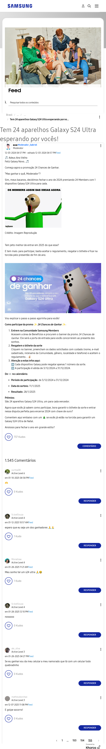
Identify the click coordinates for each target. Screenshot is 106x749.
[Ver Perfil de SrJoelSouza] (17, 514)
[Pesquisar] (53, 102)
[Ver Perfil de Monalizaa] (16, 559)
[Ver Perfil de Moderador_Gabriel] (27, 145)
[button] (95, 145)
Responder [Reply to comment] (90, 501)
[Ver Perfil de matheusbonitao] (19, 697)
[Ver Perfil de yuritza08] (16, 470)
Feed (58, 153)
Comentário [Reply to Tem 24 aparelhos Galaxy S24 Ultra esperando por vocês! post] (89, 446)
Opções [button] (94, 117)
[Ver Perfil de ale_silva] (15, 648)
